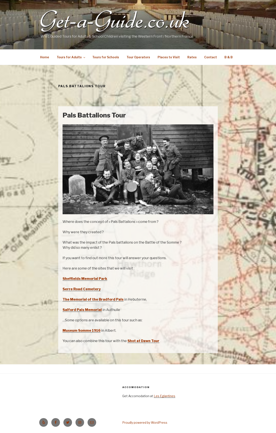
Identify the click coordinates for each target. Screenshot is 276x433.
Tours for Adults (71, 57)
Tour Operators (138, 57)
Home (44, 57)
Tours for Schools (105, 57)
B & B (228, 57)
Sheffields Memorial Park (85, 279)
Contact (210, 57)
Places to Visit (169, 57)
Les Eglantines (164, 396)
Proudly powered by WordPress (144, 422)
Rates (192, 57)
